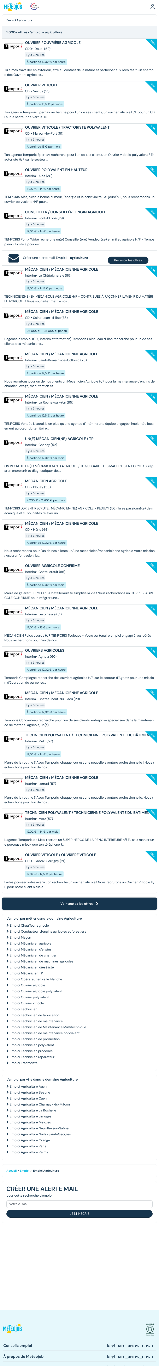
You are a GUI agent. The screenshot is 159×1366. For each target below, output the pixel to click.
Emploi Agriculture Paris (28, 1146)
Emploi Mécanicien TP (26, 973)
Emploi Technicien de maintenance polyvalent (45, 1033)
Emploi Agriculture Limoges (30, 1116)
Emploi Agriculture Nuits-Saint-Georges (40, 1134)
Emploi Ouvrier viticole (27, 1003)
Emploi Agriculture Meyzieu (30, 1122)
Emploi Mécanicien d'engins (31, 949)
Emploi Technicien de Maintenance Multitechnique (48, 1027)
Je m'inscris (79, 1213)
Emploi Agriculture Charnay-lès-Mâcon (40, 1104)
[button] (152, 6)
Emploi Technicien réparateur (32, 1057)
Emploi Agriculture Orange (30, 1140)
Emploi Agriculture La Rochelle (33, 1110)
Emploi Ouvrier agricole (27, 985)
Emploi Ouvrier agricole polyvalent (36, 991)
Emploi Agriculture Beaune (30, 1092)
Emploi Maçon (20, 937)
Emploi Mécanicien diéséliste (32, 967)
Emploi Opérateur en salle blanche (36, 979)
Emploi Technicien (23, 1009)
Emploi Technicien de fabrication (34, 1015)
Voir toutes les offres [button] (79, 903)
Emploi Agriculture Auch (28, 1086)
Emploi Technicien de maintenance (36, 1021)
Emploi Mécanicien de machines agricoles (41, 961)
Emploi (24, 1170)
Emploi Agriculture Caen (28, 1098)
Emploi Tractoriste (23, 1063)
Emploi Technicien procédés (31, 1051)
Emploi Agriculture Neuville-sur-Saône (39, 1128)
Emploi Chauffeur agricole (29, 925)
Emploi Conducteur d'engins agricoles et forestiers (48, 931)
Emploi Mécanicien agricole (30, 943)
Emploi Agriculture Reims (29, 1152)
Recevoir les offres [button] (128, 260)
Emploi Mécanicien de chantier (33, 955)
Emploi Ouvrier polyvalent (29, 997)
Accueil (11, 1170)
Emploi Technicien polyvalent (32, 1045)
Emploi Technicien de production (35, 1039)
